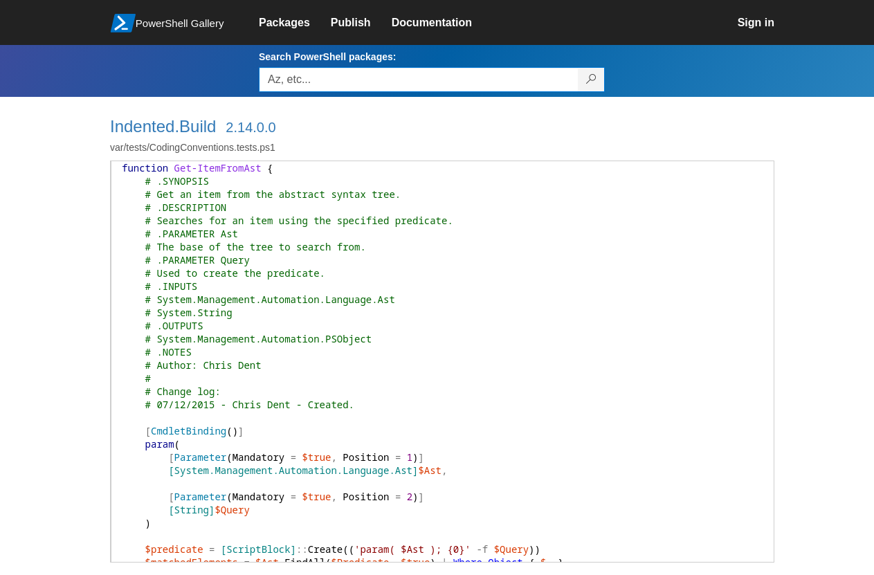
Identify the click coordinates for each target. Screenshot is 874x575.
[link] (295, 23)
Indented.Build (163, 126)
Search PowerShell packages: (327, 56)
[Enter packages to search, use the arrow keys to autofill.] (419, 79)
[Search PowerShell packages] (591, 79)
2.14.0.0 (250, 127)
